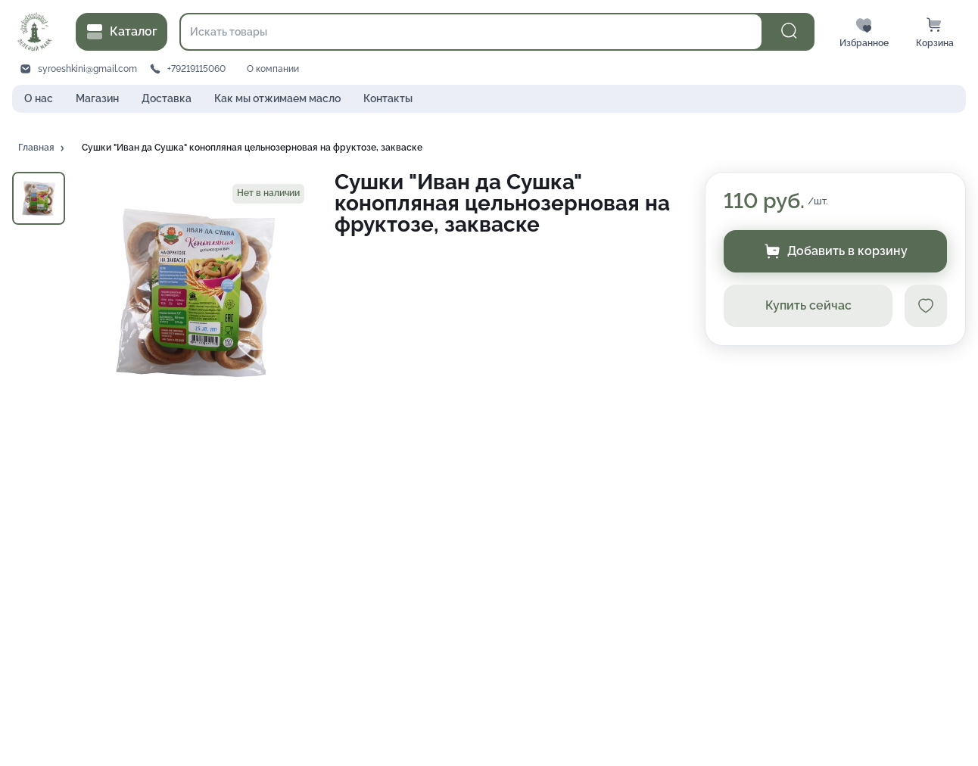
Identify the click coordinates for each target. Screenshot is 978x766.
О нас (38, 98)
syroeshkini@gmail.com (87, 69)
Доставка (167, 98)
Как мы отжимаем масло (277, 98)
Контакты (388, 98)
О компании (273, 69)
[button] (42, 148)
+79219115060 (196, 69)
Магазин (97, 98)
